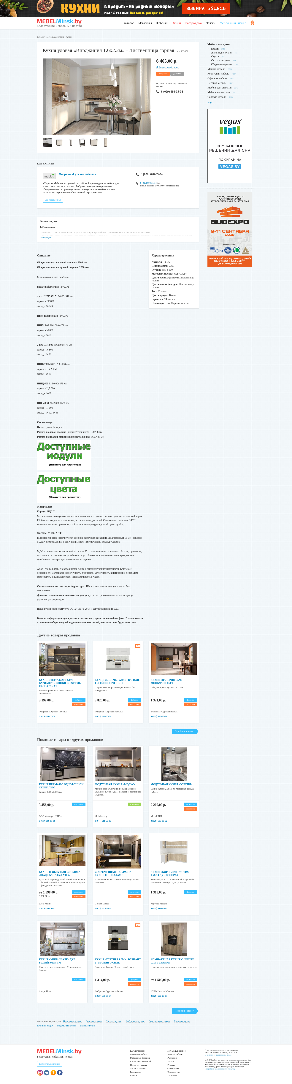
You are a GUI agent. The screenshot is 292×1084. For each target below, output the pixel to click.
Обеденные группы (221, 64)
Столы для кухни (220, 60)
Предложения (173, 1072)
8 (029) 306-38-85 (47, 908)
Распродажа (193, 23)
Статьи (133, 1075)
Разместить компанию (49, 1064)
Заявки (210, 23)
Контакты (172, 1075)
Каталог (128, 23)
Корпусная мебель (218, 73)
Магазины (145, 23)
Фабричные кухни (135, 1021)
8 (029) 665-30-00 (103, 908)
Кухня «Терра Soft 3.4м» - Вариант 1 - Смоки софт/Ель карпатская (60, 683)
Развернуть (45, 237)
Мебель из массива (218, 92)
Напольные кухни (72, 1021)
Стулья (215, 56)
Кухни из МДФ (45, 1025)
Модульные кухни (66, 1025)
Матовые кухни (182, 1021)
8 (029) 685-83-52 (159, 821)
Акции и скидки (137, 1068)
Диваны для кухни (221, 52)
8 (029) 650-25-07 (159, 996)
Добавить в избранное (167, 67)
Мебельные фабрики (140, 1058)
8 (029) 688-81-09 (47, 821)
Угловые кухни (87, 1025)
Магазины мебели (138, 1054)
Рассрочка (172, 1058)
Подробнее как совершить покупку (220, 1069)
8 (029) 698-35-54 (169, 91)
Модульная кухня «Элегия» (171, 784)
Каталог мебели (137, 1051)
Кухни (69, 37)
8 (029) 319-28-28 (159, 908)
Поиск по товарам (138, 1065)
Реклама (171, 1065)
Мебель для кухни (55, 37)
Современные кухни (159, 1021)
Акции (177, 23)
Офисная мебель (217, 78)
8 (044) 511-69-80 (103, 821)
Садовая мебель (216, 96)
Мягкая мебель (216, 68)
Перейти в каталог (184, 731)
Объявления (173, 1068)
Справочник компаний (140, 1061)
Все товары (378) (53, 200)
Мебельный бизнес (233, 23)
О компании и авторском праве (218, 1055)
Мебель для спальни (219, 87)
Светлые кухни (113, 1021)
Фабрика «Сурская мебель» (77, 174)
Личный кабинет (175, 1054)
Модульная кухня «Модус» (115, 784)
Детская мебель (216, 82)
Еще (211, 102)
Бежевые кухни (94, 1021)
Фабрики (162, 23)
